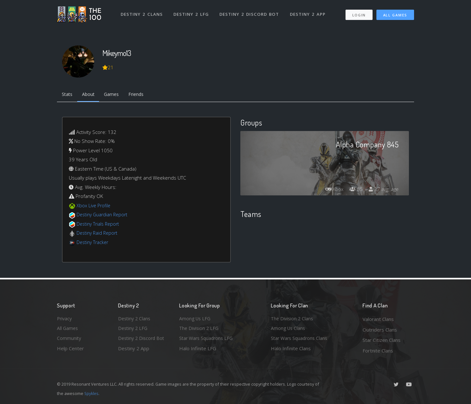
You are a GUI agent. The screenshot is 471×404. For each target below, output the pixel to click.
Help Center (70, 350)
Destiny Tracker (93, 243)
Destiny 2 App (308, 12)
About (90, 95)
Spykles (91, 393)
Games (115, 95)
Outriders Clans (380, 329)
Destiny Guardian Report (104, 215)
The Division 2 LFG (199, 329)
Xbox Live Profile (94, 206)
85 (354, 190)
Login (359, 13)
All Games (395, 13)
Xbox (331, 190)
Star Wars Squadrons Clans (300, 340)
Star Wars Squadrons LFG (207, 340)
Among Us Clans (289, 329)
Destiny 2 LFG (191, 12)
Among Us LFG (195, 319)
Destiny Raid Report (98, 234)
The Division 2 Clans (293, 319)
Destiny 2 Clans (142, 12)
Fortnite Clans (378, 350)
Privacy (65, 319)
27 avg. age (383, 190)
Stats (68, 95)
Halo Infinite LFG (197, 350)
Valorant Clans (378, 319)
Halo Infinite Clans (291, 350)
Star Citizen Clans (382, 340)
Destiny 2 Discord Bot (250, 12)
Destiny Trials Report (99, 224)
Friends (142, 95)
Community (69, 340)
